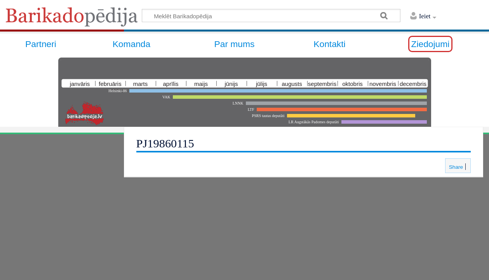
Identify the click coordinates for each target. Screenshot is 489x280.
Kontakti (329, 44)
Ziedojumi (430, 44)
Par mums (234, 44)
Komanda (132, 44)
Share (455, 167)
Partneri (40, 44)
